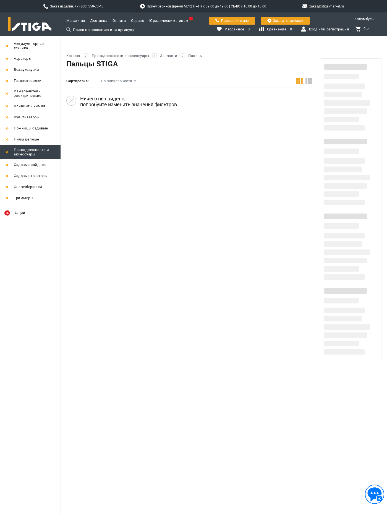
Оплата (119, 21)
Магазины (75, 21)
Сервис (137, 21)
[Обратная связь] (374, 494)
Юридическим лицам (169, 21)
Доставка (98, 21)
